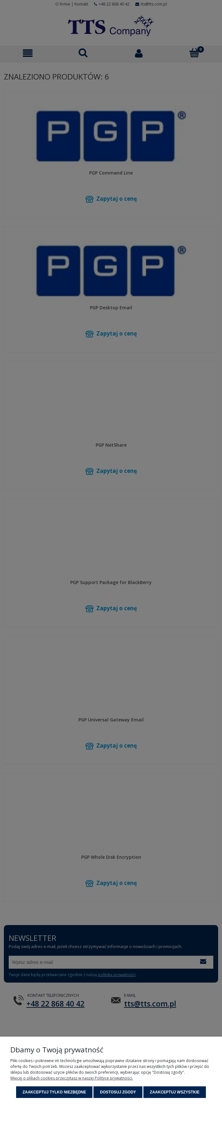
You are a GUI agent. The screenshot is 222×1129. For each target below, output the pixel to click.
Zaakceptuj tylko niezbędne (54, 1092)
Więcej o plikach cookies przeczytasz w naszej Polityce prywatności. (71, 1078)
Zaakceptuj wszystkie (174, 1092)
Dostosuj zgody (118, 1092)
